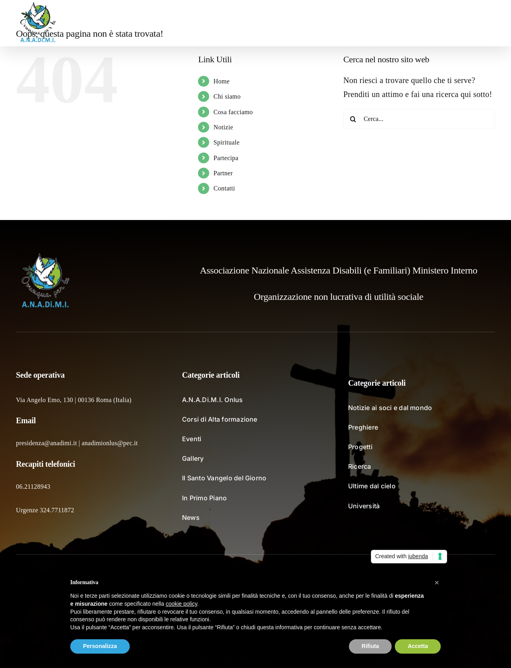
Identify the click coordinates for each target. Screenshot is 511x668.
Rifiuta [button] (370, 646)
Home (222, 81)
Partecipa (226, 158)
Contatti (224, 188)
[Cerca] (353, 119)
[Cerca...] (419, 119)
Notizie (223, 127)
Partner (223, 173)
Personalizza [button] (100, 646)
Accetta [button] (418, 646)
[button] (482, 23)
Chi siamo (227, 96)
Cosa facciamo (233, 112)
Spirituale (227, 142)
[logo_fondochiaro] (46, 256)
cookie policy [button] (181, 604)
